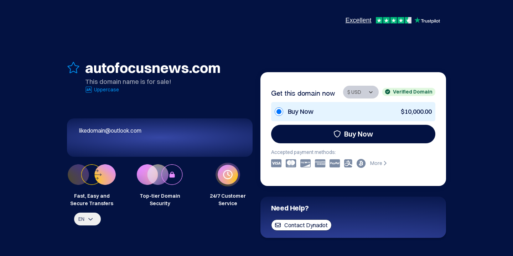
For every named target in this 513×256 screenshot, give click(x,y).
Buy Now (353, 133)
